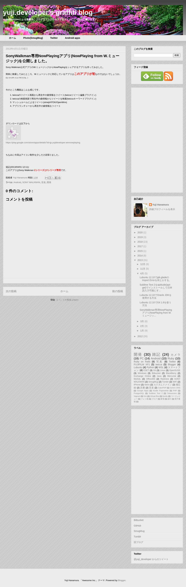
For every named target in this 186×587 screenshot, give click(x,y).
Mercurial (171, 376)
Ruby (171, 358)
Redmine (165, 379)
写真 (159, 361)
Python (150, 367)
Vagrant (137, 396)
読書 (142, 388)
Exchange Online (142, 376)
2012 (140, 336)
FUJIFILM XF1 (142, 364)
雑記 (156, 354)
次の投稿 (11, 291)
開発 (49, 182)
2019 (140, 237)
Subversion (172, 393)
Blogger (172, 364)
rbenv (147, 385)
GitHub (137, 525)
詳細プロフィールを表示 (162, 209)
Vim (145, 396)
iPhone (137, 385)
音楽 (43, 182)
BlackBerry (171, 373)
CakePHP (162, 388)
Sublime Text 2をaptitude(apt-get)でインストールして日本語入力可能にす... (156, 287)
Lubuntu (138, 367)
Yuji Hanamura (160, 204)
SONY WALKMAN (31, 182)
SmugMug (153, 382)
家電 (162, 399)
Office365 (150, 379)
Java (159, 376)
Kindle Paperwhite (160, 391)
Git (154, 370)
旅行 (169, 399)
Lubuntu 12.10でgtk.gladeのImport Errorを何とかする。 (155, 279)
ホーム (12, 38)
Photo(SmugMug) (33, 38)
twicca (159, 364)
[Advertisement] (157, 139)
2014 (140, 255)
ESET (146, 370)
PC (142, 358)
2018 (140, 241)
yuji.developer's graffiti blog (48, 12)
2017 (140, 246)
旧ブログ (138, 542)
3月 (142, 321)
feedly (165, 396)
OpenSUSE (174, 370)
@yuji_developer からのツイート (151, 559)
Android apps (72, 38)
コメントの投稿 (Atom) (67, 300)
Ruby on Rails (142, 361)
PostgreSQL (139, 393)
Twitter (54, 38)
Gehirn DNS (175, 388)
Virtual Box (154, 396)
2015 (140, 251)
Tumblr (165, 382)
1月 (142, 330)
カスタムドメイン (163, 385)
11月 (143, 268)
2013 (140, 260)
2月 (142, 326)
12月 (143, 264)
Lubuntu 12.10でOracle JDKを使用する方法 (156, 296)
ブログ (154, 399)
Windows (142, 373)
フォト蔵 (144, 399)
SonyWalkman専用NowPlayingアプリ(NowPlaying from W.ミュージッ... (156, 313)
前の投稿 (117, 291)
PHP (175, 391)
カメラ (175, 354)
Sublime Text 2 (156, 393)
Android (17, 182)
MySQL (137, 379)
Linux (162, 370)
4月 (142, 273)
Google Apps (142, 391)
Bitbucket (156, 373)
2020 (140, 232)
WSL (161, 367)
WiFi (175, 382)
